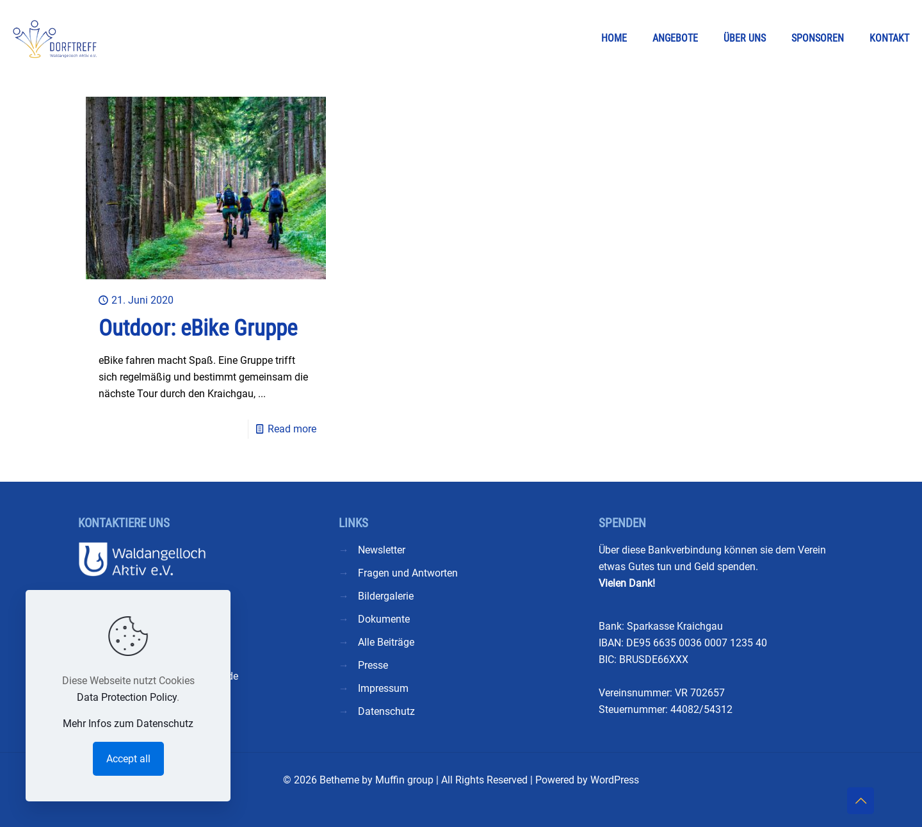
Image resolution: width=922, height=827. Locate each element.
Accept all (128, 759)
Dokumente (384, 619)
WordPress (614, 780)
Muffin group (404, 780)
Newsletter (381, 550)
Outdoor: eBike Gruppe (198, 328)
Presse (373, 665)
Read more (292, 429)
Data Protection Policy (127, 697)
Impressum (383, 688)
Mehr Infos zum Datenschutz (128, 723)
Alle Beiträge (386, 642)
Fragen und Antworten (408, 573)
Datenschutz (386, 711)
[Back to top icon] (860, 800)
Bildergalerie (386, 596)
